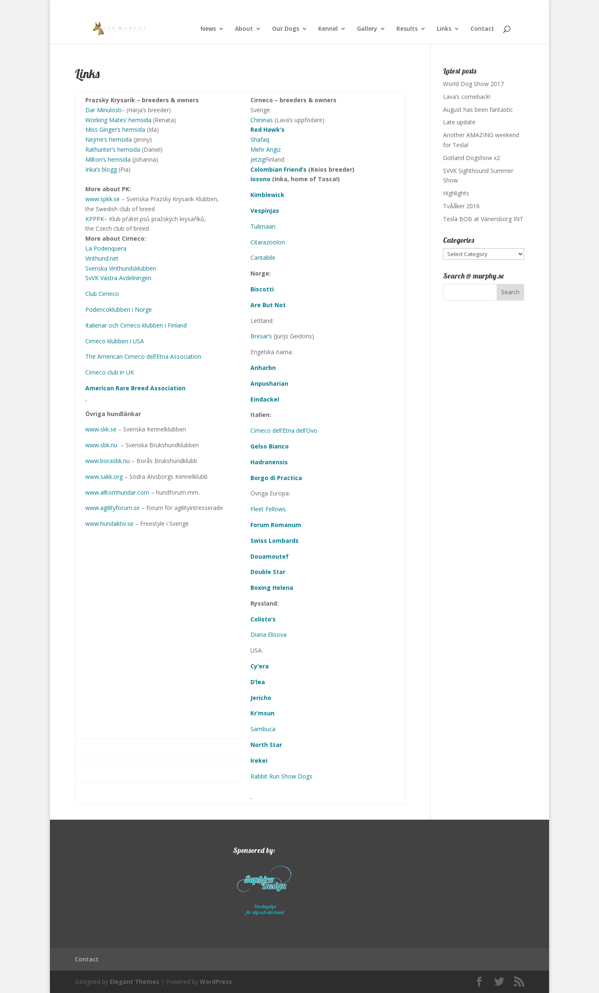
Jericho (260, 698)
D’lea (257, 682)
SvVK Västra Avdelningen (118, 278)
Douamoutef (269, 556)
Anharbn (263, 368)
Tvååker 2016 (461, 206)
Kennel (328, 29)
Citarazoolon (267, 242)
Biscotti (262, 289)
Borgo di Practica (276, 478)
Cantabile (262, 257)
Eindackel (264, 399)
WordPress (216, 982)
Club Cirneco (102, 294)
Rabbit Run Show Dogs (281, 776)
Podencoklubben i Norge (118, 309)
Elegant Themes (134, 982)
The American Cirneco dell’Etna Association (143, 356)
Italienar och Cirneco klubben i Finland (136, 325)
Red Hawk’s (267, 129)
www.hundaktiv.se (109, 523)
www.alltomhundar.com (117, 492)
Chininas (261, 120)
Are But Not (268, 305)
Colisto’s (263, 619)
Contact (482, 29)
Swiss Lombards (274, 541)
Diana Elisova (268, 634)
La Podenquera (105, 248)
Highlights (456, 193)
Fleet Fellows (268, 509)
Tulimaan (262, 226)
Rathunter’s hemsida (112, 149)
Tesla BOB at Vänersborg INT (483, 219)
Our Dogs (285, 29)
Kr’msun (262, 713)
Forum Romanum (275, 525)
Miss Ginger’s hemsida (115, 129)
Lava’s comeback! (466, 97)
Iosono (260, 179)
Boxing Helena (271, 587)
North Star (266, 745)
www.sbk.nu (101, 445)
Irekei (258, 760)
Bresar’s (261, 336)
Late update (459, 122)
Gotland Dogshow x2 (471, 158)
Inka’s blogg (101, 169)
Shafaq (259, 139)
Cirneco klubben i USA (114, 341)
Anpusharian (269, 383)
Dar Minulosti (103, 110)
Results (407, 29)
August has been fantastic (478, 109)
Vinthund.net (102, 258)
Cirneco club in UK (109, 372)
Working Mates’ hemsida (118, 120)
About (244, 29)
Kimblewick (267, 195)
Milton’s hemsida (108, 159)
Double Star (267, 572)
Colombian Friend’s (278, 169)
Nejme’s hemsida (108, 139)
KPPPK (94, 219)
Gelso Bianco (269, 446)
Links (444, 29)
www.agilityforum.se (112, 508)
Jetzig (257, 159)
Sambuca (262, 729)
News (208, 29)
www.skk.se (100, 429)
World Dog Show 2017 (473, 84)
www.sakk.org (104, 476)
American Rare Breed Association (135, 388)
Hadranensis (269, 462)
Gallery (367, 29)
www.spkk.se (102, 199)
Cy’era (259, 666)
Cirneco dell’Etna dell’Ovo (283, 430)
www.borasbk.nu (107, 461)
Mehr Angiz (265, 149)
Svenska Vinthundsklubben (120, 268)
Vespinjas (264, 210)
